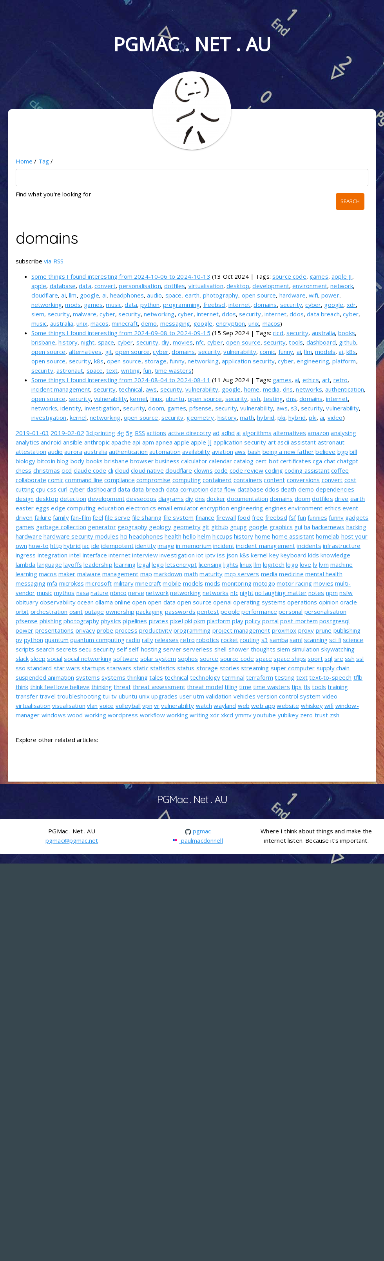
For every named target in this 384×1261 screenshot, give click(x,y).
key (274, 555)
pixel (176, 621)
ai (63, 295)
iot (199, 555)
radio (133, 640)
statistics (163, 668)
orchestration (49, 611)
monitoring (237, 583)
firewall (226, 517)
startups (93, 668)
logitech (273, 564)
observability (58, 602)
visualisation (68, 705)
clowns (203, 470)
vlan (92, 705)
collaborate (31, 480)
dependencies (335, 489)
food (243, 517)
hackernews (328, 527)
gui (298, 527)
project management (241, 630)
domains (265, 304)
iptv (210, 555)
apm (148, 442)
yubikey (288, 715)
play (237, 621)
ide (95, 546)
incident (223, 546)
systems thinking (124, 677)
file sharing (147, 517)
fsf (292, 517)
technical (130, 389)
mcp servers (242, 574)
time (245, 687)
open (139, 602)
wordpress (123, 715)
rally (147, 640)
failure (42, 517)
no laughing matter (281, 593)
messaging (175, 323)
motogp (264, 583)
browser (142, 461)
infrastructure (341, 546)
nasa (82, 593)
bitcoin (46, 461)
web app (263, 705)
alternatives (85, 352)
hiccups (222, 536)
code (221, 470)
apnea (164, 442)
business (167, 461)
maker (67, 574)
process (126, 630)
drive (342, 499)
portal (270, 621)
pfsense (200, 408)
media (271, 389)
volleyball (128, 705)
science (353, 640)
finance (205, 517)
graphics (281, 527)
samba (279, 640)
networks (309, 389)
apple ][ (341, 276)
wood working (86, 715)
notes (316, 593)
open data (162, 602)
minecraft (125, 323)
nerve (136, 593)
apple (39, 286)
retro (340, 380)
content (274, 480)
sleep (38, 658)
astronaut (69, 370)
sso (20, 668)
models (325, 352)
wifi (313, 295)
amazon (318, 433)
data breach (323, 314)
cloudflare (44, 295)
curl (63, 489)
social (54, 658)
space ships (290, 658)
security (291, 304)
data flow (222, 489)
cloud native (147, 470)
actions (156, 433)
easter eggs (33, 508)
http (56, 546)
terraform (259, 677)
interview (145, 555)
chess (24, 470)
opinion (329, 602)
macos (100, 323)
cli (110, 470)
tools (296, 342)
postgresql (334, 621)
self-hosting (145, 649)
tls (307, 687)
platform (344, 361)
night (87, 342)
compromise (153, 480)
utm (198, 696)
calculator (194, 461)
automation (165, 451)
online (122, 602)
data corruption (187, 489)
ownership (120, 611)
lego (158, 564)
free (258, 517)
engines (275, 508)
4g (120, 433)
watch (204, 705)
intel (75, 555)
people (230, 611)
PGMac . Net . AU (192, 44)
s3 (294, 408)
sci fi (335, 640)
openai (222, 602)
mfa (52, 583)
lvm (323, 564)
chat (330, 461)
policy (253, 621)
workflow (152, 715)
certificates (295, 461)
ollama (104, 602)
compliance (119, 480)
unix (81, 323)
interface (95, 555)
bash (254, 451)
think (22, 687)
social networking (88, 658)
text (112, 370)
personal (290, 611)
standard (39, 668)
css (51, 489)
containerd (217, 480)
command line (84, 480)
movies (183, 342)
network (341, 286)
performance (259, 611)
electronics (141, 508)
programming (181, 304)
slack (22, 658)
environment (309, 286)
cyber (313, 304)
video (335, 417)
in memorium (194, 546)
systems (88, 677)
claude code (90, 470)
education (111, 508)
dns (288, 389)
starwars (119, 668)
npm (332, 593)
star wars (67, 668)
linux (156, 399)
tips (297, 687)
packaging (149, 611)
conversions (303, 480)
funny (286, 352)
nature (100, 593)
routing (250, 640)
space (173, 295)
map (146, 574)
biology (26, 461)
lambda (26, 564)
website (288, 705)
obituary (27, 602)
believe (325, 451)
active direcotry (189, 433)
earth (192, 295)
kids (313, 555)
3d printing (101, 433)
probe (105, 630)
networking (46, 304)
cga (317, 461)
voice (107, 705)
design (25, 499)
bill (353, 451)
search (45, 649)
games (319, 276)
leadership (97, 564)
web (244, 705)
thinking (101, 687)
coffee (340, 470)
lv (315, 564)
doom (156, 408)
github (347, 342)
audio (154, 295)
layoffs (72, 564)
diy (165, 342)
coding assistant (306, 470)
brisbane (43, 342)
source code (289, 276)
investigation (102, 408)
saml (296, 640)
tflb (358, 677)
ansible (72, 442)
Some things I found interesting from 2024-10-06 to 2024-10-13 (120, 276)
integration (53, 555)
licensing (210, 564)
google (89, 295)
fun (147, 370)
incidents (309, 546)
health (173, 536)
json (232, 555)
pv (19, 640)
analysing (343, 433)
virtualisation (205, 286)
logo (292, 564)
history (68, 342)
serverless (198, 649)
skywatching (338, 649)
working (177, 715)
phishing (51, 621)
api (136, 442)
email (165, 508)
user (185, 696)
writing (130, 370)
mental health (323, 574)
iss (221, 555)
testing (273, 399)
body (78, 461)
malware (84, 314)
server (172, 649)
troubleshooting (79, 696)
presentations (54, 630)
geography (132, 527)
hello (189, 536)
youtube (264, 715)
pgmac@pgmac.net (71, 840)
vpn (147, 705)
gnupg (238, 527)
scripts (25, 649)
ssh (255, 399)
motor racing (294, 583)
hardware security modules (81, 536)
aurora (73, 451)
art (326, 380)
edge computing (73, 508)
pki (281, 417)
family (61, 517)
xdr (351, 304)
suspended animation (45, 677)
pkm (199, 621)
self (122, 649)
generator (102, 527)
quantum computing (97, 640)
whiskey (312, 705)
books (346, 333)
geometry (200, 417)
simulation (306, 649)
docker (215, 499)
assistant (303, 442)
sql (328, 658)
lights (230, 564)
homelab (327, 536)
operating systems (259, 602)
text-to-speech (330, 677)
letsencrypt (181, 564)
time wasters (173, 370)
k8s (351, 352)
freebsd (214, 304)
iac (85, 546)
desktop (237, 286)
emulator (186, 508)
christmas (46, 470)
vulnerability (239, 352)
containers (248, 480)
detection (73, 499)
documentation (247, 499)
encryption (230, 323)
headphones (127, 295)
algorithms (257, 433)
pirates (158, 621)
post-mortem (299, 621)
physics (111, 621)
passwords (180, 611)
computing (186, 480)
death (289, 489)
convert (105, 286)
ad (216, 433)
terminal (233, 677)
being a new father (288, 451)
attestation (31, 451)
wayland (225, 705)
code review (247, 470)
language (49, 564)
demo (149, 323)
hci (123, 536)
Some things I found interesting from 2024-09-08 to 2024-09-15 (120, 333)
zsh (334, 715)
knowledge (335, 555)
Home (24, 161)
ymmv (243, 715)
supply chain (333, 668)
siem (38, 314)
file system (178, 517)
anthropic (97, 442)
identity (70, 408)
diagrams (171, 499)
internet (239, 304)
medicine (291, 574)
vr (156, 705)
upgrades (164, 696)
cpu (40, 489)
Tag (43, 161)
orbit (22, 611)
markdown (168, 574)
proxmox (284, 630)
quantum (57, 640)
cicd (278, 333)
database (63, 286)
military (124, 583)
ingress (26, 555)
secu (85, 649)
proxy (306, 630)
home (252, 389)
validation (219, 696)
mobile (172, 583)
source (209, 658)
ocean (85, 602)
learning (125, 564)
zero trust (314, 715)
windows (54, 715)
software (125, 658)
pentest (208, 611)
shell (220, 649)
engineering (313, 361)
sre (338, 658)
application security (248, 361)
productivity (155, 630)
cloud (122, 470)
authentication (344, 389)
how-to (39, 546)
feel (97, 517)
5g (129, 433)
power (330, 295)
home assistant (293, 536)
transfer (27, 696)
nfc (200, 342)
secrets (66, 649)
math (247, 417)
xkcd (227, 715)
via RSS (53, 261)
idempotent (117, 546)
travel (48, 696)
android (51, 442)
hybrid (265, 417)
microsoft (98, 583)
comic (267, 352)
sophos (188, 658)
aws (151, 389)
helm (204, 536)
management (120, 574)
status (186, 668)
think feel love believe (60, 687)
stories (229, 668)
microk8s (71, 583)
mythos (64, 593)
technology (205, 677)
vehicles (244, 696)
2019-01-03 (32, 433)
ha (307, 527)
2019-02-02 (67, 433)
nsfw (346, 593)
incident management (61, 389)
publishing (347, 630)
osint (76, 611)
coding (274, 470)
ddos (229, 314)
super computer (293, 668)
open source (259, 295)
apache (121, 442)
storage (156, 361)
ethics (310, 380)
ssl (360, 658)
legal (143, 564)
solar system (158, 658)
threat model (205, 687)
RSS (140, 433)
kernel (138, 399)
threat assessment (159, 687)
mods (73, 304)
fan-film (81, 517)
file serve (117, 517)
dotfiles (174, 286)
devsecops (141, 499)
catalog (244, 461)
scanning (316, 640)
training (338, 687)
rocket (230, 640)
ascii (283, 442)
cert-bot (267, 461)
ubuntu (175, 399)
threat (122, 687)
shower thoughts (251, 649)
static (141, 668)
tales (156, 677)
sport (315, 658)
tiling (231, 687)
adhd (228, 433)
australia (61, 323)
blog (63, 461)
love (306, 564)
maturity (211, 574)
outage (94, 611)
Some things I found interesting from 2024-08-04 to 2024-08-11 (120, 380)
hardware (292, 295)
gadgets (356, 517)
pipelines (135, 621)
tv (114, 696)
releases (167, 640)
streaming (255, 668)
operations (302, 602)
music (113, 304)
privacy (85, 630)
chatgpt (347, 461)
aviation (222, 451)
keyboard (293, 555)
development (270, 286)
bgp (342, 451)
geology (160, 527)
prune (324, 630)
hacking (356, 527)
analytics (27, 442)
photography (221, 295)
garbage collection (61, 527)
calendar (220, 461)
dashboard (321, 342)
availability (196, 451)
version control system (289, 696)
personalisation (140, 286)
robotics (207, 640)
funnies (317, 517)
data (85, 286)
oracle (348, 602)
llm (72, 295)
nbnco (118, 593)
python (149, 304)
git (108, 352)
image (166, 546)
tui (106, 696)
